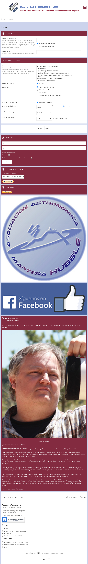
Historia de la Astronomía (61, 77)
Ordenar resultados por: (9, 106)
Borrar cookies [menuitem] (73, 497)
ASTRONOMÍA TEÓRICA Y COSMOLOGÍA (61, 79)
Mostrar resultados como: (10, 102)
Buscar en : (5, 87)
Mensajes (41, 102)
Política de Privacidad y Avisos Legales (16, 542)
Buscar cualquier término (45, 46)
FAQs (5, 547)
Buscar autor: (6, 51)
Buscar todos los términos (46, 44)
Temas (49, 102)
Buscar (11, 19)
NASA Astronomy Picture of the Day (15, 531)
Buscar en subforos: (8, 83)
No (43, 83)
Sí (38, 83)
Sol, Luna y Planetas (61, 72)
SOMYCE (6, 529)
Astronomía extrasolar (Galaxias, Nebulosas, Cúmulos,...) (61, 75)
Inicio (4, 19)
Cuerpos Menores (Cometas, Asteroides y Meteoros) (61, 74)
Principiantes (61, 68)
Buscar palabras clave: (9, 38)
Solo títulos (41, 93)
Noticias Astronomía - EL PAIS (13, 536)
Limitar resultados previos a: (10, 112)
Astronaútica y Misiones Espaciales (61, 70)
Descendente (67, 107)
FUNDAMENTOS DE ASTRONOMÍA (61, 67)
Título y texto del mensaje (45, 87)
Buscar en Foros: (7, 66)
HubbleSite (7, 533)
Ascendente (56, 107)
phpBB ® (35, 553)
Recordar (6, 155)
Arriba (84, 497)
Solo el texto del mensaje (45, 90)
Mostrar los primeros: (8, 117)
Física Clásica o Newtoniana (61, 80)
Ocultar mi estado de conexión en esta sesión (17, 158)
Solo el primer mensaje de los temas (49, 95)
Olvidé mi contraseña (8, 152)
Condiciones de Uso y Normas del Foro (16, 545)
